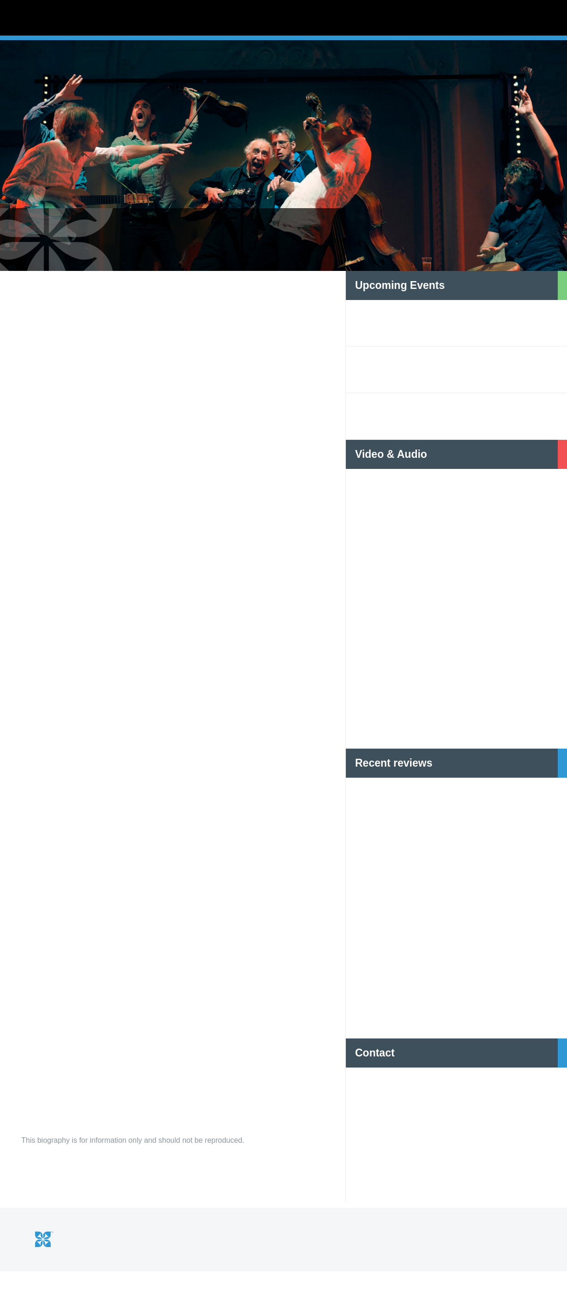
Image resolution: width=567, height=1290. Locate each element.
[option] (283, 180)
